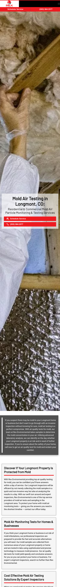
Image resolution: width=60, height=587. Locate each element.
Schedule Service (15, 9)
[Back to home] (9, 3)
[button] (59, 3)
